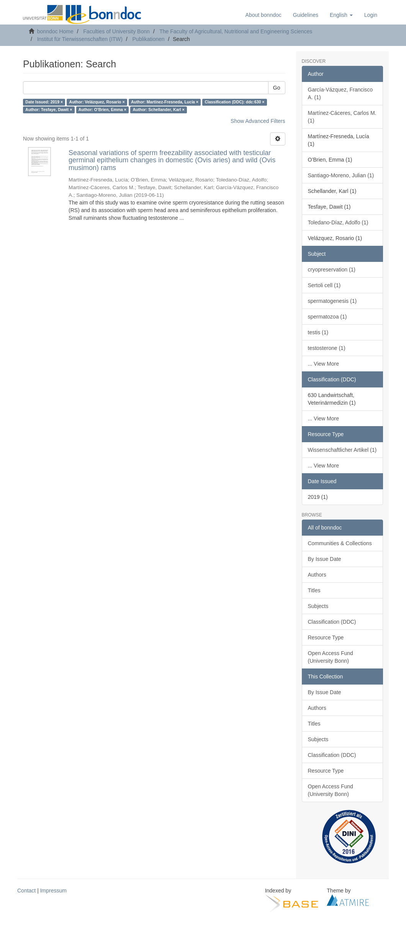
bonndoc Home (55, 31)
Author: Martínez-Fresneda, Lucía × (164, 102)
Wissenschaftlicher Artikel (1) (342, 450)
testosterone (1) (326, 348)
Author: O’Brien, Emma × (102, 110)
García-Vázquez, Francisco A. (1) (340, 93)
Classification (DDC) (332, 622)
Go (276, 88)
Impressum (53, 890)
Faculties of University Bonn (116, 31)
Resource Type (326, 637)
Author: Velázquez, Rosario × (97, 102)
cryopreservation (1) (332, 269)
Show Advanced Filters (258, 121)
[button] (341, 15)
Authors (317, 575)
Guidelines (305, 15)
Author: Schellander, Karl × (158, 110)
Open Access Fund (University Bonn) (330, 657)
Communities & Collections (340, 543)
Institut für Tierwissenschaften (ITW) (80, 39)
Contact (26, 890)
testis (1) (318, 332)
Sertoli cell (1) (324, 285)
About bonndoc (264, 15)
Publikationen (149, 39)
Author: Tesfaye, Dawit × (48, 110)
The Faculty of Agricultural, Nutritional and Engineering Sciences (235, 31)
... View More (323, 364)
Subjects (318, 606)
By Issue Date (324, 559)
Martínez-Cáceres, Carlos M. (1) (342, 117)
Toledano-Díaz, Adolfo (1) (338, 222)
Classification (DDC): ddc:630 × (234, 102)
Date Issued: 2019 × (44, 102)
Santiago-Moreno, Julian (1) (341, 175)
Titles (314, 590)
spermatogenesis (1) (332, 301)
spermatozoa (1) (327, 317)
